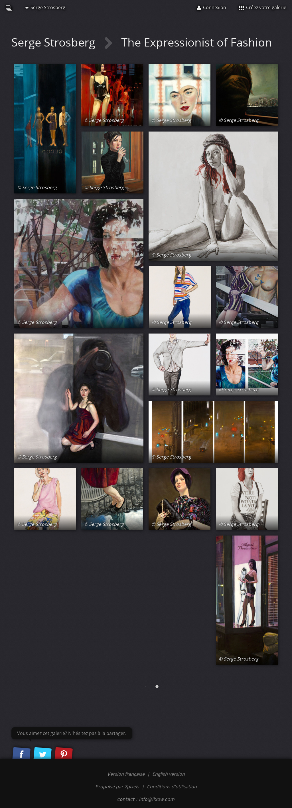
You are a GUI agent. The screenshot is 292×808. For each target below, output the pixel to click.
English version (168, 774)
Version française (126, 774)
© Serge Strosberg (37, 187)
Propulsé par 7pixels (117, 786)
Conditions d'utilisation (172, 786)
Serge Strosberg (45, 7)
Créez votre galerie (262, 7)
